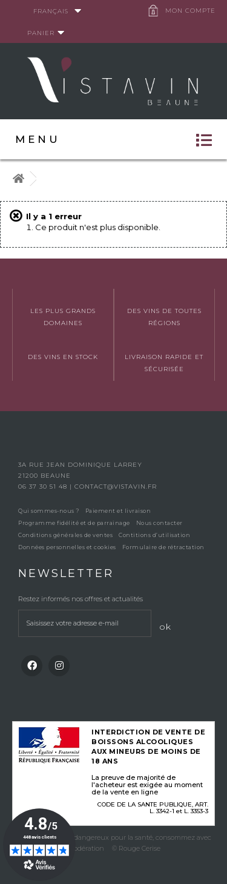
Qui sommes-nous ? (48, 510)
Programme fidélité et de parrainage (74, 523)
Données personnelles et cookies (67, 547)
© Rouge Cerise (136, 848)
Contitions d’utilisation (154, 535)
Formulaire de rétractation (163, 547)
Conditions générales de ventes (65, 535)
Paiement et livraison (118, 510)
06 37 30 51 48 (44, 486)
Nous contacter (159, 523)
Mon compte (190, 11)
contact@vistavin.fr (115, 486)
